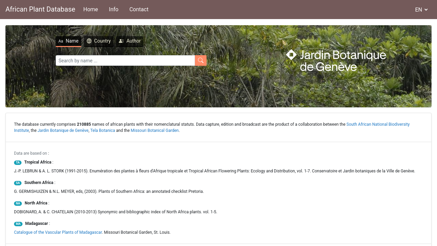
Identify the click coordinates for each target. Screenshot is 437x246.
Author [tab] (130, 41)
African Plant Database (40, 9)
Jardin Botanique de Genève (63, 130)
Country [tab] (99, 41)
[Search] (125, 60)
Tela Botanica (102, 130)
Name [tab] (68, 41)
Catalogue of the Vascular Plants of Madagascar (58, 232)
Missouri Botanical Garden (155, 130)
